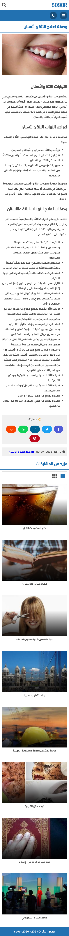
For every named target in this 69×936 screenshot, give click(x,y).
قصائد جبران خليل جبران (34, 584)
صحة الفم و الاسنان (20, 451)
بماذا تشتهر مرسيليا (34, 695)
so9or (59, 5)
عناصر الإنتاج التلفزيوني (34, 917)
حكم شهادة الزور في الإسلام (34, 862)
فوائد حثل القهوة (34, 806)
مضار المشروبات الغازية (34, 528)
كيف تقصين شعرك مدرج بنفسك (34, 639)
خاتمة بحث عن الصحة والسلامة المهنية (34, 750)
